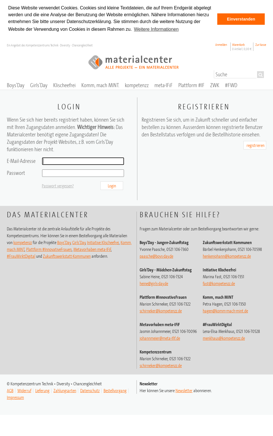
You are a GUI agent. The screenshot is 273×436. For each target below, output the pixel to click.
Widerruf (24, 390)
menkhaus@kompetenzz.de (224, 338)
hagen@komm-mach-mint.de (225, 311)
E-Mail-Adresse (21, 160)
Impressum (15, 397)
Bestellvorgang (115, 390)
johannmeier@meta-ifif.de (160, 338)
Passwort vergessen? (58, 186)
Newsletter (184, 390)
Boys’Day (64, 242)
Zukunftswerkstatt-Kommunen (67, 256)
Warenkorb (242, 46)
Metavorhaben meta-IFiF (92, 249)
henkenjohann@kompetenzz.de (227, 256)
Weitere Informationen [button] (156, 29)
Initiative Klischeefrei (103, 242)
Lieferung (42, 390)
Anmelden (221, 44)
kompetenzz (22, 242)
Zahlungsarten (64, 390)
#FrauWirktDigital (21, 256)
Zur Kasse (260, 44)
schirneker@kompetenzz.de (161, 311)
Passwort (16, 172)
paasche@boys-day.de (156, 256)
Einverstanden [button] (241, 19)
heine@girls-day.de (154, 283)
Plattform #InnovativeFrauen (49, 249)
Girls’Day (79, 242)
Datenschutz (90, 390)
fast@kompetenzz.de (219, 283)
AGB (10, 390)
